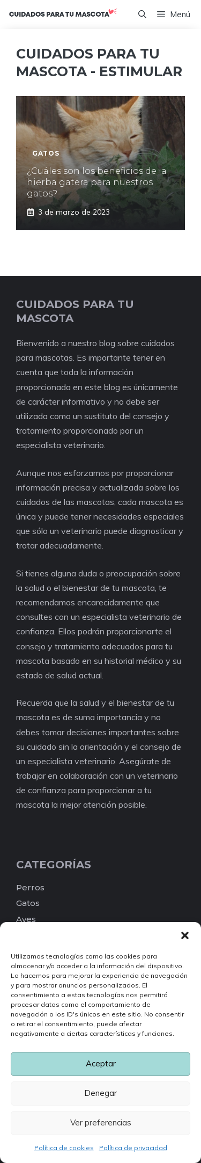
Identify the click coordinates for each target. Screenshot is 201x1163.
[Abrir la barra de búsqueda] (142, 14)
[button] (185, 935)
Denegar (100, 1093)
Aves (26, 919)
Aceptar (101, 1063)
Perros (30, 887)
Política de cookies (64, 1148)
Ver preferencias (100, 1122)
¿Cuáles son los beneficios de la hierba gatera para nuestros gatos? (97, 182)
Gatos (28, 903)
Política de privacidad (133, 1148)
